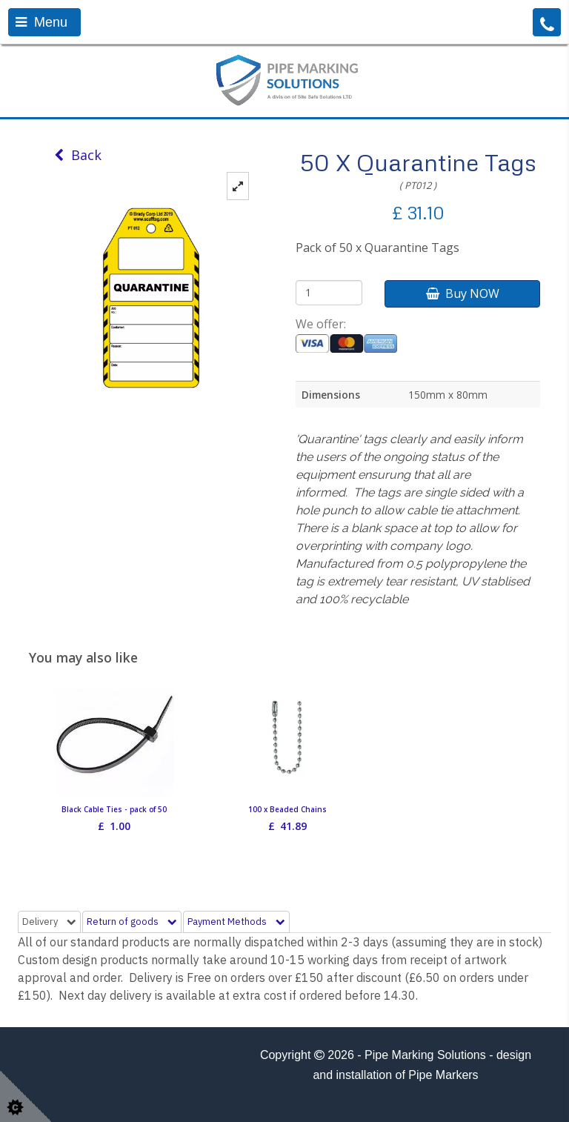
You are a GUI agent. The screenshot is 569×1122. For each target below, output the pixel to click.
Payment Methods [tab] (236, 921)
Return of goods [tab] (132, 921)
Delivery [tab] (49, 921)
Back (78, 155)
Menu (41, 22)
